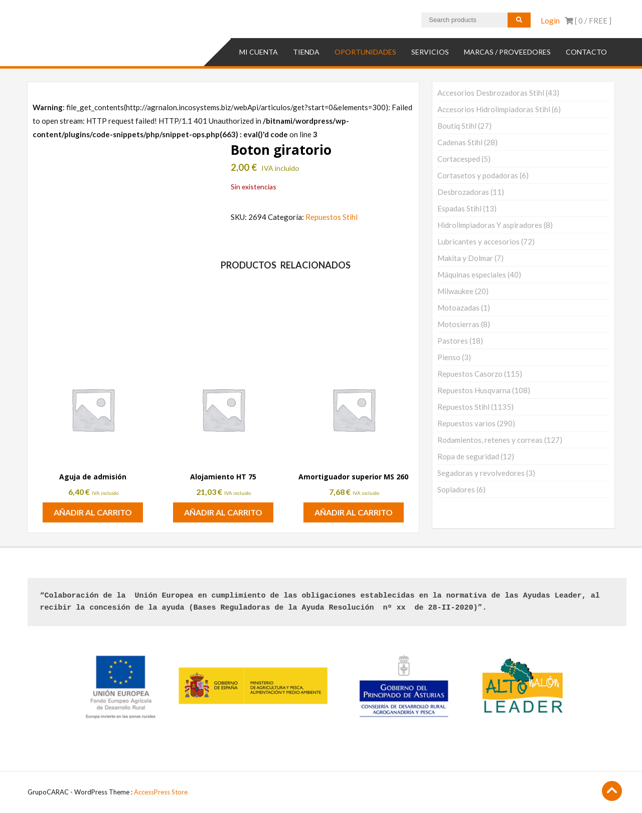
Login (550, 20)
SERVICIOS (430, 52)
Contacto (586, 52)
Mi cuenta (258, 52)
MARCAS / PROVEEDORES (507, 52)
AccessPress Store (161, 792)
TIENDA (306, 52)
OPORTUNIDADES (365, 52)
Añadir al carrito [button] (93, 512)
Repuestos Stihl (331, 216)
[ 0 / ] (588, 20)
